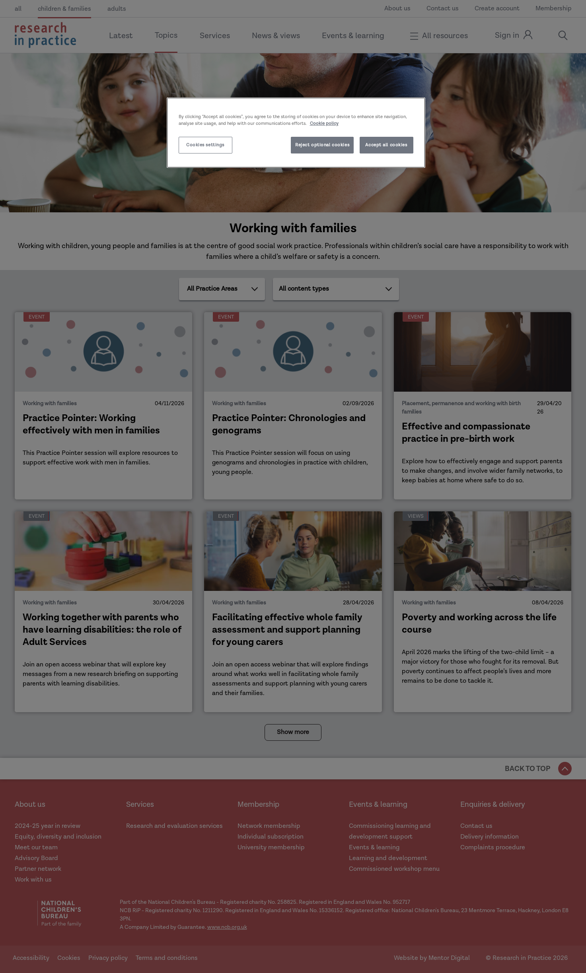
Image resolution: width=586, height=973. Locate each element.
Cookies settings (205, 145)
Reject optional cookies (322, 145)
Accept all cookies (386, 145)
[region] (296, 132)
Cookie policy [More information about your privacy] (324, 123)
